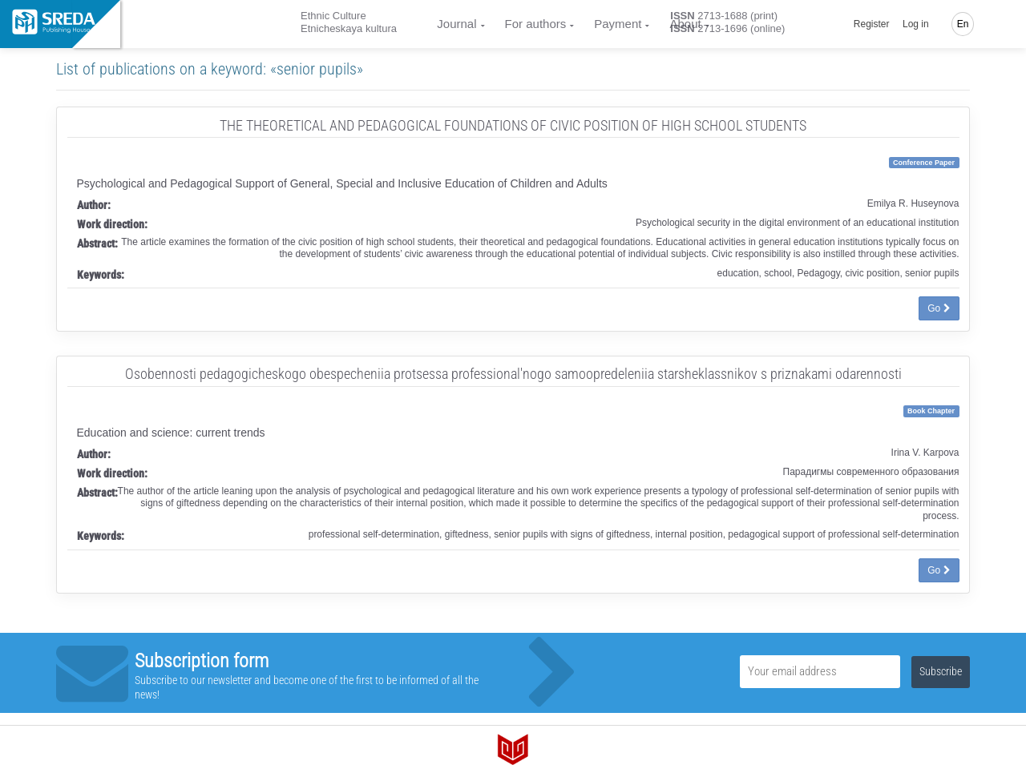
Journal (456, 23)
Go (938, 308)
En (963, 24)
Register (872, 24)
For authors (536, 23)
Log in (916, 24)
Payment (617, 23)
